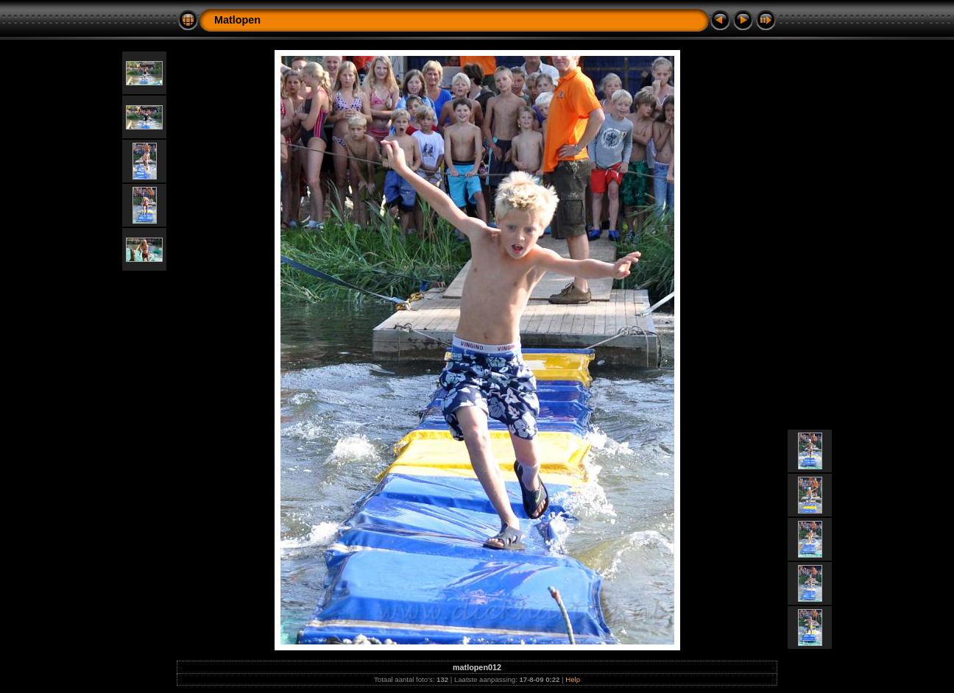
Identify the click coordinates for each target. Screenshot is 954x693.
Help (572, 679)
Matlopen (237, 20)
